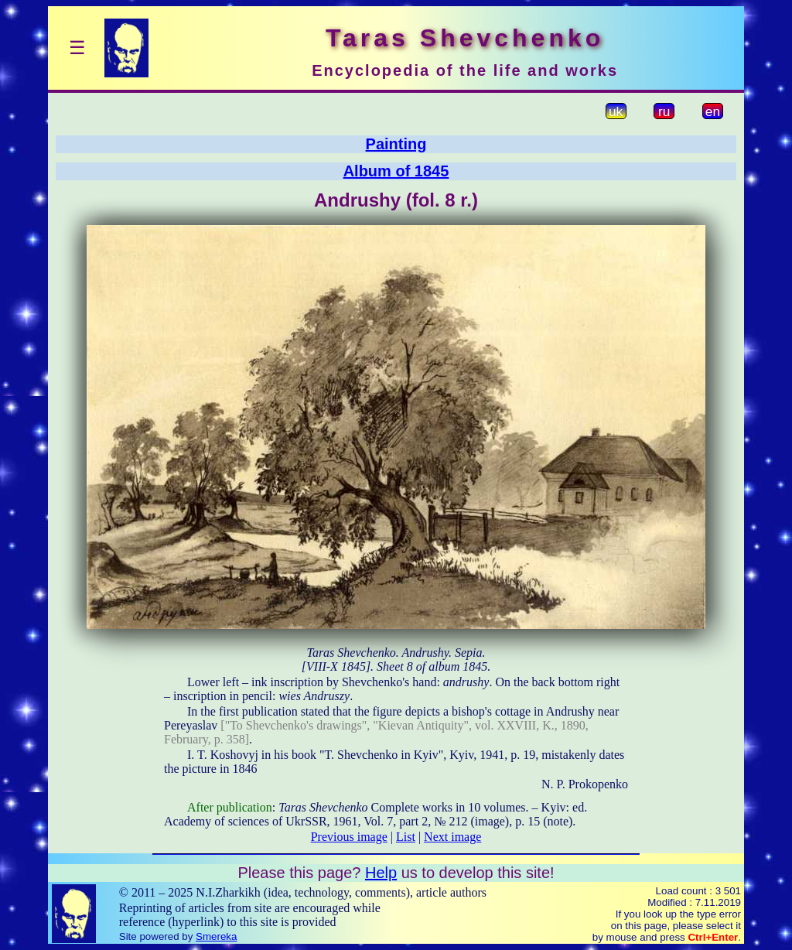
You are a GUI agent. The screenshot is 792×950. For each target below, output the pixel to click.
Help (381, 872)
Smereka (216, 936)
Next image (452, 836)
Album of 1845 (396, 170)
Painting (396, 143)
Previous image (349, 836)
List (405, 836)
